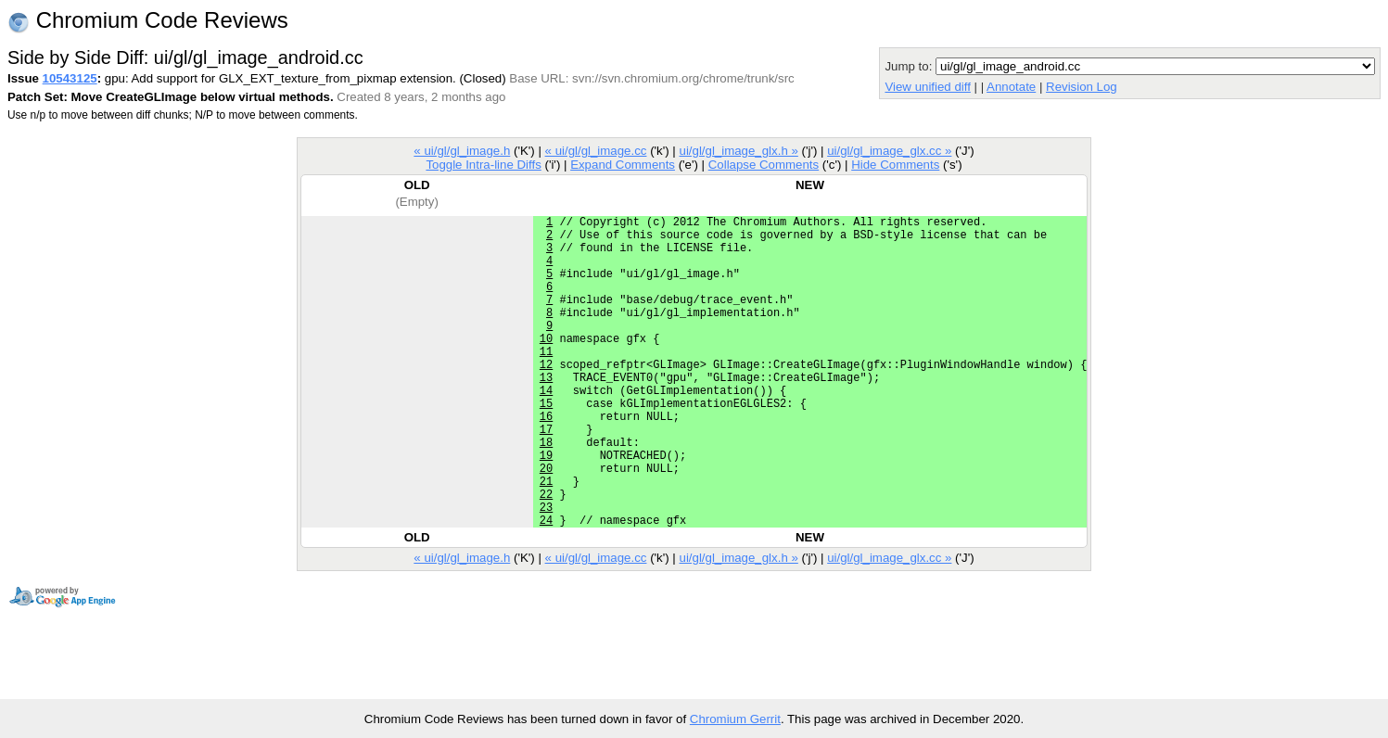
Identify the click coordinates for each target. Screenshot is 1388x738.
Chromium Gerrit (735, 719)
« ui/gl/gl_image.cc (596, 151)
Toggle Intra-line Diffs (483, 165)
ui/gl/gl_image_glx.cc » (889, 151)
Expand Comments (622, 165)
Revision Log (1081, 87)
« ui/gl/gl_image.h (462, 151)
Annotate (1011, 87)
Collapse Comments (763, 165)
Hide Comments (895, 165)
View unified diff (927, 87)
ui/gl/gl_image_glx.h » (739, 151)
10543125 (70, 78)
